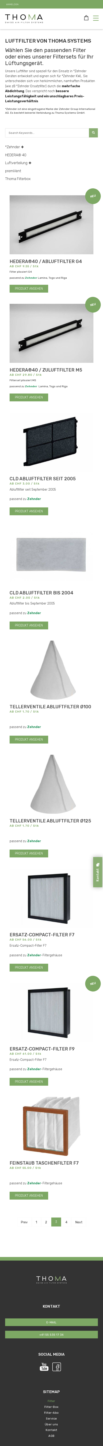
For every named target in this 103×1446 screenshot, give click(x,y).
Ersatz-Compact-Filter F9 (42, 1049)
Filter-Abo (51, 1412)
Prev (24, 1222)
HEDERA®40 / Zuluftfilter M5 (46, 370)
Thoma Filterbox (18, 179)
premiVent (13, 171)
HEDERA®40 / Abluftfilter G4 (46, 261)
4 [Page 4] (66, 1222)
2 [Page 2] (46, 1222)
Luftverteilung (18, 163)
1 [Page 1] (36, 1222)
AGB (51, 1435)
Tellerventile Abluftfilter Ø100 (50, 706)
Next (78, 1222)
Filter (51, 1401)
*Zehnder (14, 147)
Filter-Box (51, 1407)
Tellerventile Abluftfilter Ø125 (50, 821)
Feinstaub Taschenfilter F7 (44, 1163)
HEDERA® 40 (15, 155)
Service (51, 1418)
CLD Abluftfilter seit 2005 (43, 478)
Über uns (51, 1424)
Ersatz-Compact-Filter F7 (42, 934)
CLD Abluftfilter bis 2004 (41, 593)
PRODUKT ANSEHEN (29, 289)
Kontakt (51, 1430)
